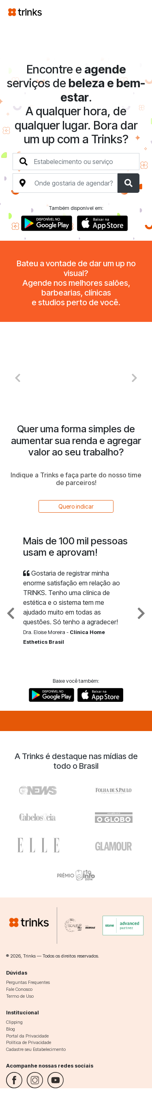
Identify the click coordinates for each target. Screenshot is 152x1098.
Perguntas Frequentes (28, 982)
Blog (10, 1029)
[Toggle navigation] (134, 12)
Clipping (14, 1022)
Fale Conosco (19, 989)
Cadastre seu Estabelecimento (36, 1049)
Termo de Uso (20, 996)
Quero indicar (76, 506)
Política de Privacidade (28, 1042)
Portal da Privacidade (27, 1036)
